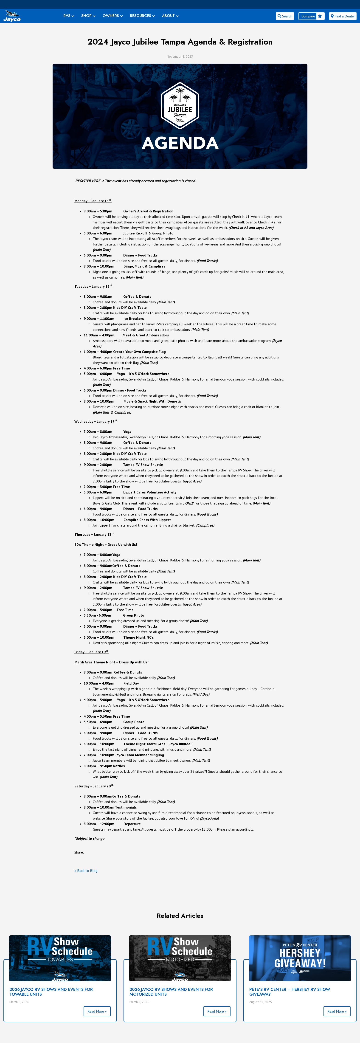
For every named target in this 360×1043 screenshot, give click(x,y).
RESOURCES (140, 15)
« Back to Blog (85, 870)
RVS (66, 15)
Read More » (97, 1011)
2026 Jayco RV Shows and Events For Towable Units (51, 992)
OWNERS (111, 15)
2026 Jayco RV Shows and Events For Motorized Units (171, 992)
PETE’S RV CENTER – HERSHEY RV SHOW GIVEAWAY (289, 992)
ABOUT (168, 15)
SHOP (86, 15)
